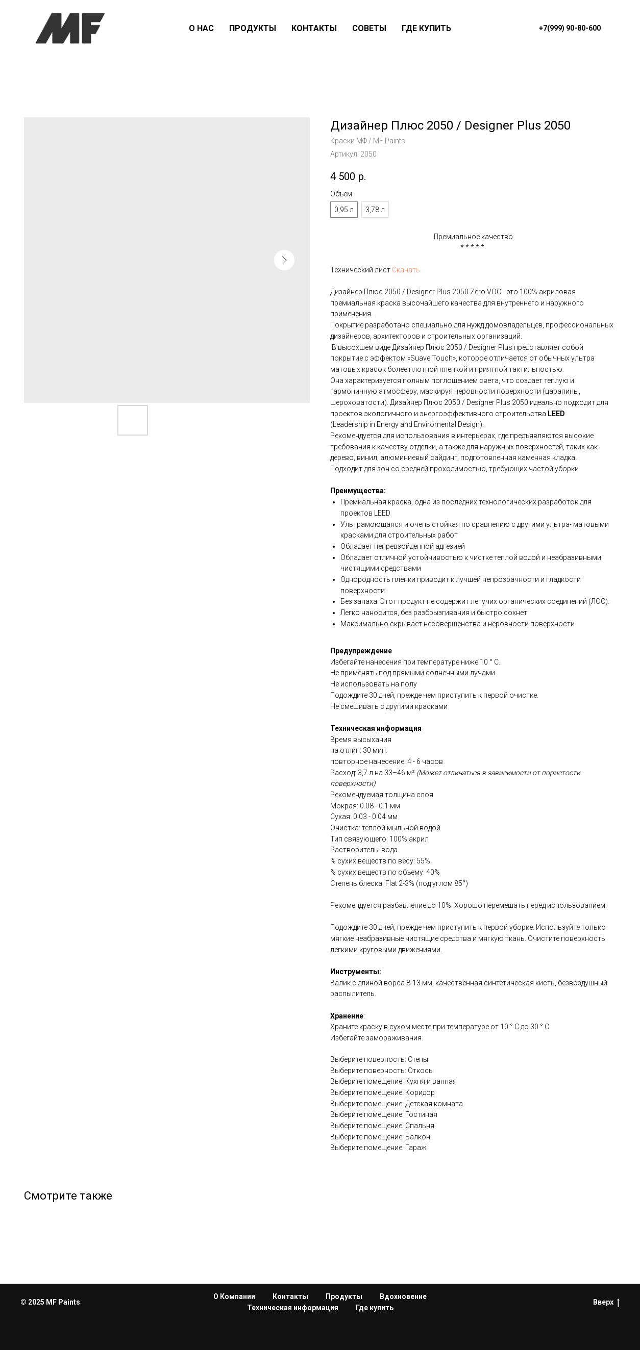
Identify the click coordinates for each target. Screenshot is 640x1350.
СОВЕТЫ (369, 28)
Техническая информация (292, 1308)
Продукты (344, 1296)
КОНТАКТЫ (314, 28)
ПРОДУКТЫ (252, 28)
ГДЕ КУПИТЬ (426, 28)
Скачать (406, 270)
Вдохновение (403, 1296)
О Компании (234, 1296)
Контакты (290, 1296)
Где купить (374, 1308)
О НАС (201, 28)
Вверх (606, 1302)
